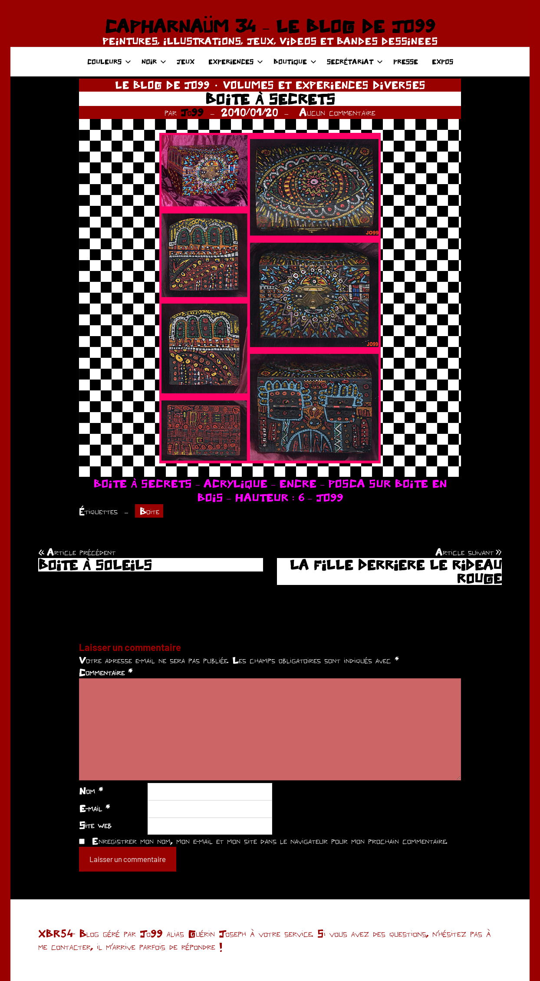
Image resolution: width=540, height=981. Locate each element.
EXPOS (442, 61)
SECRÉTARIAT (355, 61)
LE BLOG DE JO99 (162, 85)
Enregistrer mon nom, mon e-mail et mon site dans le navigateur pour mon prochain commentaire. (270, 841)
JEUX (185, 61)
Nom (91, 791)
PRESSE (405, 61)
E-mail (94, 808)
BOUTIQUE (294, 61)
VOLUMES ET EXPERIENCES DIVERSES (324, 85)
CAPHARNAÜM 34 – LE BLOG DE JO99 (270, 26)
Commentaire (105, 672)
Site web (95, 825)
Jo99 (192, 112)
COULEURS (109, 61)
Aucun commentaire (337, 112)
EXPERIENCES (235, 61)
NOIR (154, 61)
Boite (149, 511)
